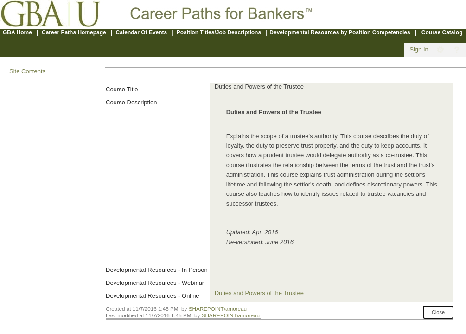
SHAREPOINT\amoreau (218, 309)
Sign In (418, 49)
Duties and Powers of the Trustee (259, 292)
